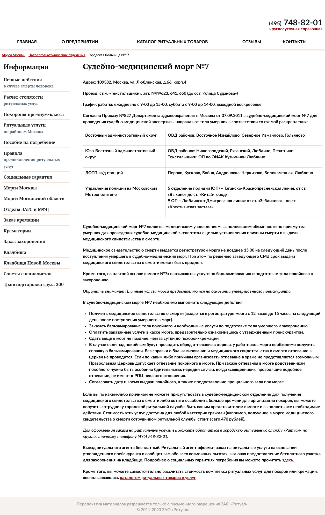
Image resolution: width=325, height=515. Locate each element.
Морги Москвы (13, 55)
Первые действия (36, 83)
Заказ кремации (21, 220)
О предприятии (80, 42)
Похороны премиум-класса (34, 114)
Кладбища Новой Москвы (32, 263)
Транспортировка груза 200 (34, 284)
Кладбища (15, 252)
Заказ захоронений (24, 241)
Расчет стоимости (36, 100)
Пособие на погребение (29, 142)
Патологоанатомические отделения (56, 55)
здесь (287, 460)
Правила (36, 160)
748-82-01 (295, 23)
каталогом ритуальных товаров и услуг (158, 478)
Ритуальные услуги (36, 128)
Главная (27, 42)
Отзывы (251, 42)
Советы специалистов (28, 274)
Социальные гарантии (28, 177)
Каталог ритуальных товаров (172, 42)
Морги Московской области (34, 198)
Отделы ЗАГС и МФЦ (26, 209)
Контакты (295, 42)
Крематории (17, 231)
